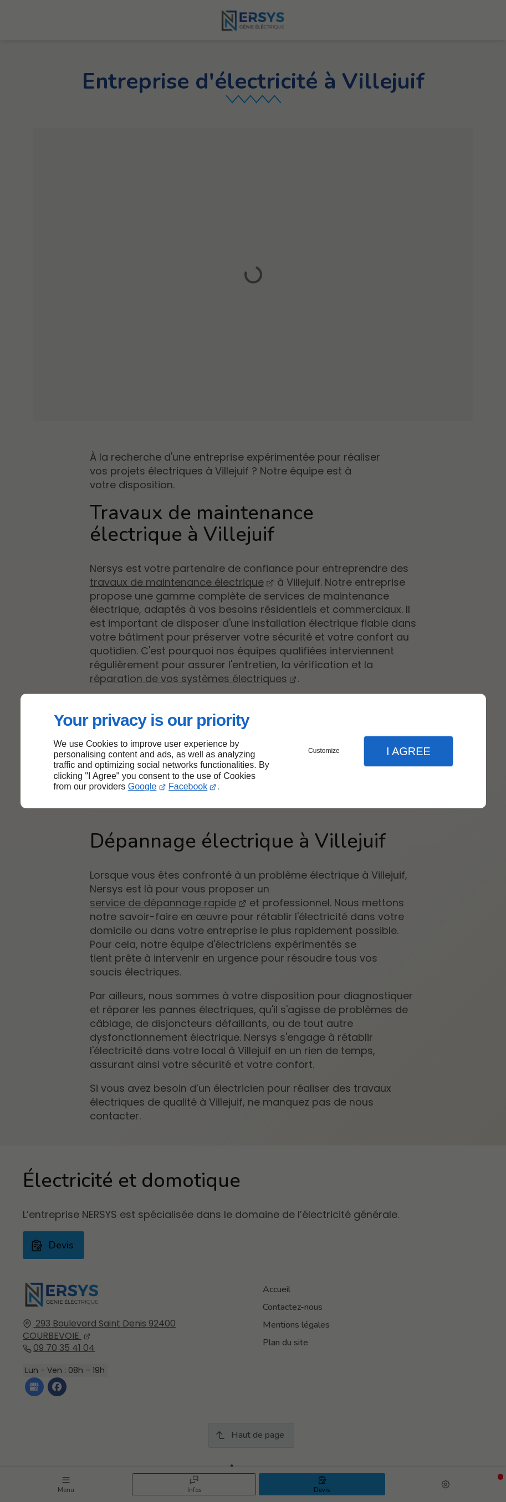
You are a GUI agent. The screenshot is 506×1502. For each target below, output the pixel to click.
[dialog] (253, 751)
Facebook (187, 786)
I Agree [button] (408, 751)
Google (142, 786)
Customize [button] (324, 751)
